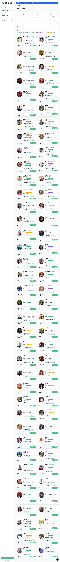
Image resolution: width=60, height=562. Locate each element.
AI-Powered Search (20, 26)
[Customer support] (57, 559)
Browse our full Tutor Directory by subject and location (37, 559)
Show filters (19, 25)
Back (18, 5)
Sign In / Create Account (7, 558)
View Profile (33, 45)
